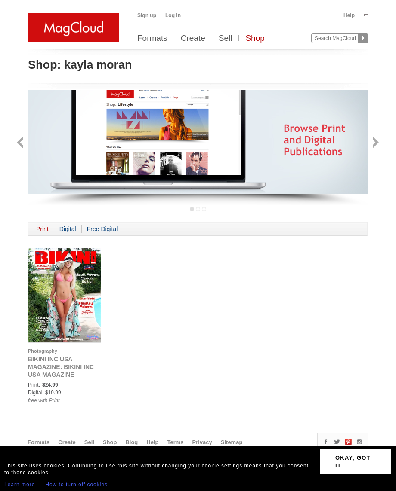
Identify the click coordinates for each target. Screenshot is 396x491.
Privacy (202, 442)
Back (21, 143)
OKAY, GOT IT (353, 461)
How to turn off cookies (76, 485)
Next (375, 143)
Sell (225, 38)
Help (349, 15)
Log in (173, 15)
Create (193, 38)
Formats (152, 38)
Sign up (146, 15)
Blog (131, 442)
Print (42, 229)
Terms (175, 442)
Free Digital (102, 229)
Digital (67, 229)
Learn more (19, 485)
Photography (42, 351)
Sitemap (232, 442)
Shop (254, 38)
